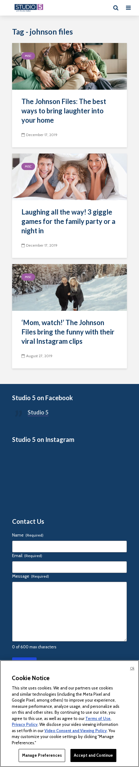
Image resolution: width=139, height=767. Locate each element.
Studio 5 (38, 412)
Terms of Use (97, 718)
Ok (132, 668)
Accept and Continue (93, 755)
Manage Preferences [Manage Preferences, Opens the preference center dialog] (42, 755)
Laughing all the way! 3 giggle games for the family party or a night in (68, 221)
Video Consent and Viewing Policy (75, 730)
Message (30, 576)
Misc (28, 56)
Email (27, 555)
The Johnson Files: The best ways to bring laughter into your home (63, 110)
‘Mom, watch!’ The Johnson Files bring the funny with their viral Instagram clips (67, 331)
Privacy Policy (25, 724)
